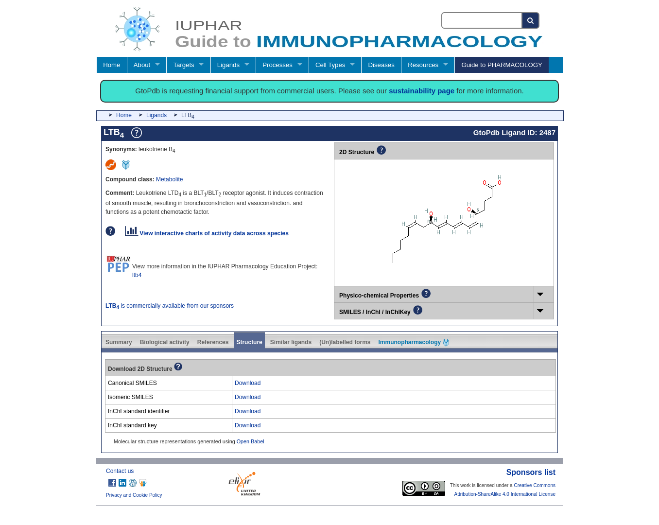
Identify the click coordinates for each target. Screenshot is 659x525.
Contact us (120, 471)
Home (111, 65)
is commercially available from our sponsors (169, 305)
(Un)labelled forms (344, 342)
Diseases (381, 65)
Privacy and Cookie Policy (134, 495)
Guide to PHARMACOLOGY (501, 65)
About (142, 65)
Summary (118, 342)
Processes (277, 65)
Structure (249, 342)
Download (247, 383)
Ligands (228, 65)
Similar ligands (291, 342)
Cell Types (330, 65)
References (213, 342)
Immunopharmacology (414, 342)
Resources (423, 65)
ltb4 (136, 275)
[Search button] (530, 20)
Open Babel (250, 441)
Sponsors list (530, 472)
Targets (183, 65)
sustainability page (421, 91)
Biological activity (165, 342)
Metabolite (169, 179)
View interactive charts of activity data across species (207, 233)
